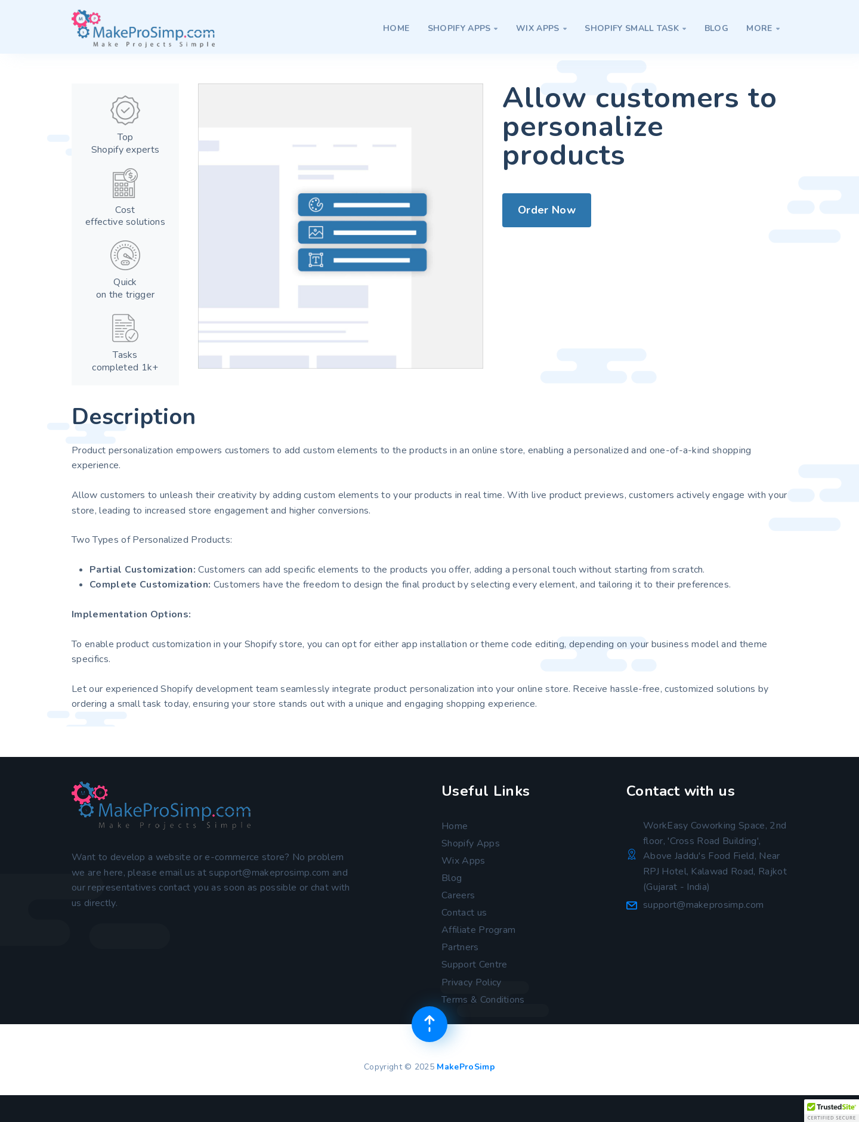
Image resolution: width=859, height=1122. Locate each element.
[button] (831, 1110)
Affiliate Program (478, 929)
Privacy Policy (471, 982)
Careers (458, 895)
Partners (460, 947)
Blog (716, 28)
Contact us (464, 912)
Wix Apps (541, 28)
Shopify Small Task (635, 28)
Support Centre (474, 964)
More (763, 28)
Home (396, 28)
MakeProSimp (466, 1066)
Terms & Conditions (483, 999)
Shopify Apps (463, 28)
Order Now (547, 210)
